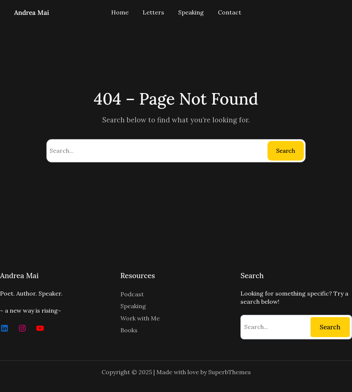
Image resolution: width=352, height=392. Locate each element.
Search (285, 150)
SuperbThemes (229, 372)
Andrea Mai (31, 12)
